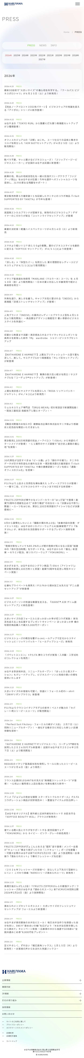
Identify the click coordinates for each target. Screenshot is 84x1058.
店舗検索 (10, 1033)
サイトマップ (11, 1041)
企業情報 (6, 980)
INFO (54, 45)
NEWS (42, 45)
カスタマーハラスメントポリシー (19, 1028)
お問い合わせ (8, 1014)
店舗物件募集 (11, 1036)
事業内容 (6, 987)
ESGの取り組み (9, 1000)
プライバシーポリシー (15, 1025)
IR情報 (5, 993)
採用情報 (6, 1007)
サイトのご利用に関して (16, 1022)
